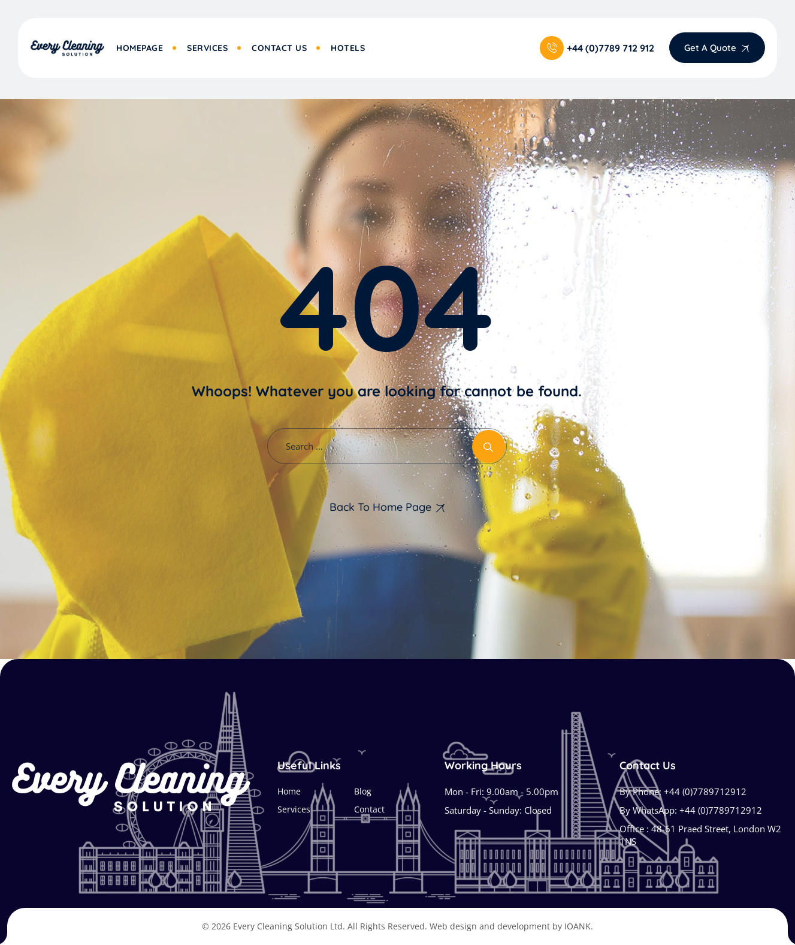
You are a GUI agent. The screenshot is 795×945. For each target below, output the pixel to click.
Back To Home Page (380, 507)
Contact (369, 809)
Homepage (139, 48)
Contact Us (279, 48)
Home (289, 791)
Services (207, 48)
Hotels (348, 48)
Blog (362, 791)
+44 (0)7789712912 (705, 791)
